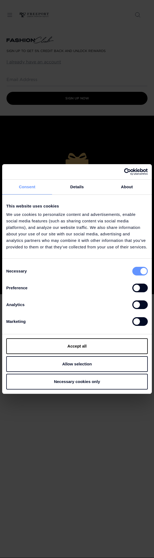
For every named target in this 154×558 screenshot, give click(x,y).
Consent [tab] (27, 186)
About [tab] (127, 186)
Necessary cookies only (77, 381)
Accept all (77, 346)
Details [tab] (77, 186)
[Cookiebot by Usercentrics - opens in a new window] (124, 171)
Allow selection (77, 364)
